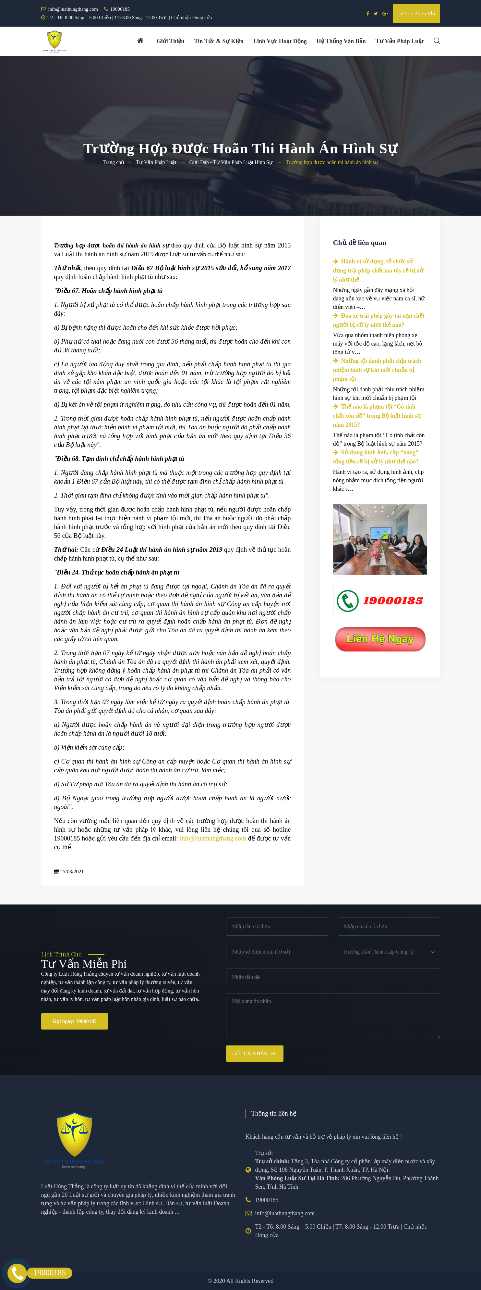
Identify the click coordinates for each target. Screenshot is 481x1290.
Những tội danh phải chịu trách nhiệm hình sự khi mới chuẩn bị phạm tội (377, 370)
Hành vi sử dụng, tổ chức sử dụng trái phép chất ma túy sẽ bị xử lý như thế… (378, 270)
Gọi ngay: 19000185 (75, 1021)
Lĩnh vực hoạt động (280, 41)
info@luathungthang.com (73, 9)
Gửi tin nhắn (250, 1053)
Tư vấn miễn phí (416, 13)
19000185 (120, 9)
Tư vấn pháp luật (400, 41)
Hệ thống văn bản (341, 41)
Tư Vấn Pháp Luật (156, 162)
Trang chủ (114, 162)
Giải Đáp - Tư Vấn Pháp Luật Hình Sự (231, 162)
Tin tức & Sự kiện (219, 41)
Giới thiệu (171, 41)
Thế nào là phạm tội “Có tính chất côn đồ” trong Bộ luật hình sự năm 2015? (377, 415)
